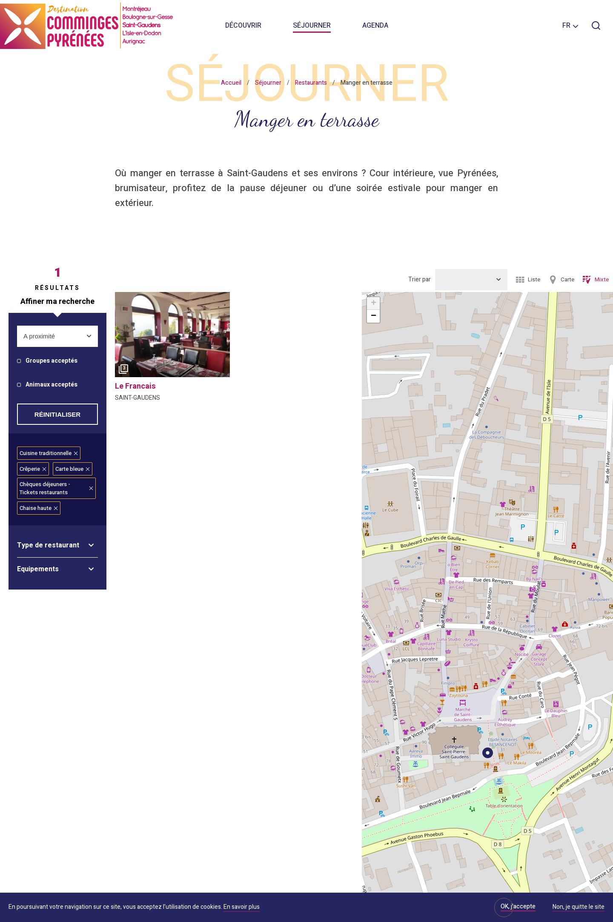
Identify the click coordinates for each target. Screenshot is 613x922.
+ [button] (373, 303)
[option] (172, 336)
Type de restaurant (48, 545)
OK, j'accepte (518, 906)
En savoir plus (241, 906)
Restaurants (311, 82)
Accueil (231, 82)
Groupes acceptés (51, 361)
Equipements (38, 569)
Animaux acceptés (51, 385)
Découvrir (243, 25)
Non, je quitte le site (578, 907)
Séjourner (312, 25)
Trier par (419, 279)
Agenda (375, 25)
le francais (135, 386)
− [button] (373, 316)
